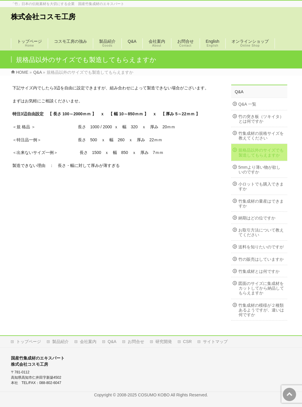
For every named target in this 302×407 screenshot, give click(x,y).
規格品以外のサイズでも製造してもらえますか (261, 152)
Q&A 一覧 (247, 104)
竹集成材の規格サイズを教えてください (261, 135)
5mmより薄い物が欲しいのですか (259, 169)
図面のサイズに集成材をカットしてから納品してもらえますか (261, 288)
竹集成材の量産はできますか (261, 203)
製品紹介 (60, 341)
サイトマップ (215, 341)
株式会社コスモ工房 (43, 17)
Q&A (239, 91)
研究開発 (163, 341)
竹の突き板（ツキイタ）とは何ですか (261, 119)
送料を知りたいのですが (261, 246)
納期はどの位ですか (256, 218)
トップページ (28, 341)
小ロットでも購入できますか (261, 186)
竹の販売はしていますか (261, 259)
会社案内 (88, 341)
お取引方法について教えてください (261, 232)
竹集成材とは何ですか (259, 271)
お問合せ (136, 341)
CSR (187, 341)
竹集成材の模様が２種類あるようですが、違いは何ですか (261, 310)
